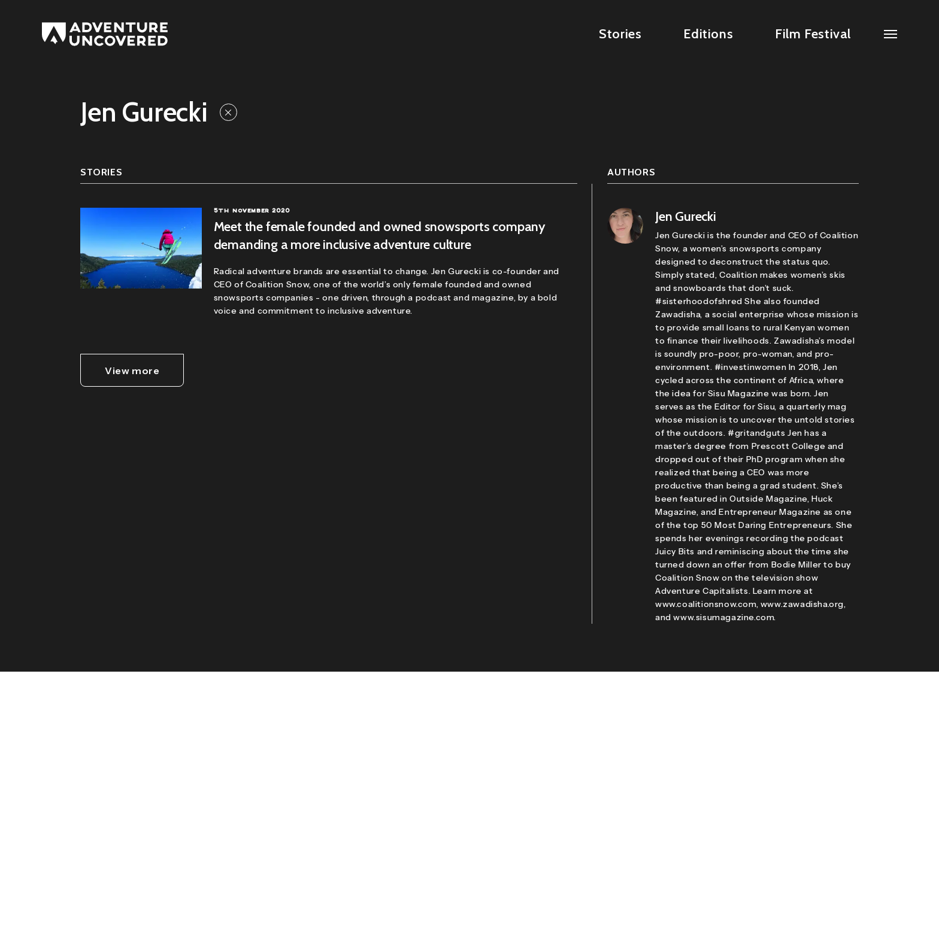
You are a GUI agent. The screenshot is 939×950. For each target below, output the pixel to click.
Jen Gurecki (685, 216)
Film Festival (813, 34)
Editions (708, 34)
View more (132, 371)
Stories (620, 34)
